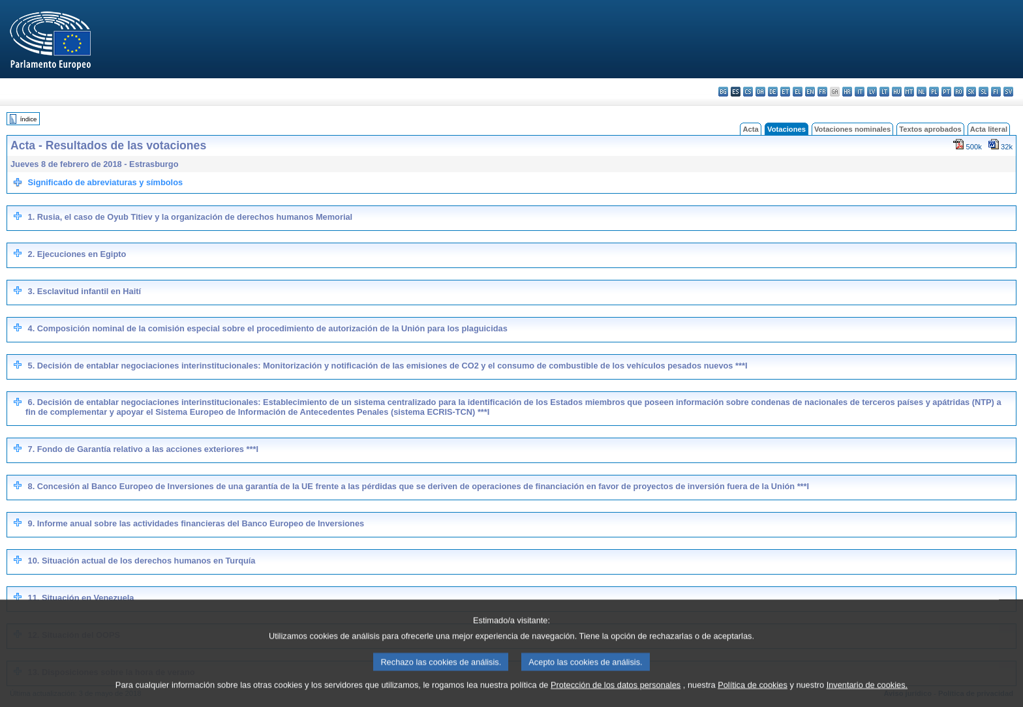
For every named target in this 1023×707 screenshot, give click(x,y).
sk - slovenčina (971, 92)
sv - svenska (1008, 92)
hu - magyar (897, 92)
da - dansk (760, 92)
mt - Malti (909, 92)
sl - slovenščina (983, 92)
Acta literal (988, 129)
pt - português (946, 92)
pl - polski (934, 92)
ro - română (959, 92)
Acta (750, 129)
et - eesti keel (785, 92)
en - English (810, 92)
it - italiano (859, 92)
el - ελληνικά (797, 92)
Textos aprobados (930, 129)
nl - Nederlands (921, 92)
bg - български (723, 92)
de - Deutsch (773, 92)
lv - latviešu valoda (872, 92)
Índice (28, 119)
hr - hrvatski (847, 92)
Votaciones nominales (852, 129)
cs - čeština (748, 92)
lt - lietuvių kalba (884, 92)
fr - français (822, 92)
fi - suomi (996, 92)
